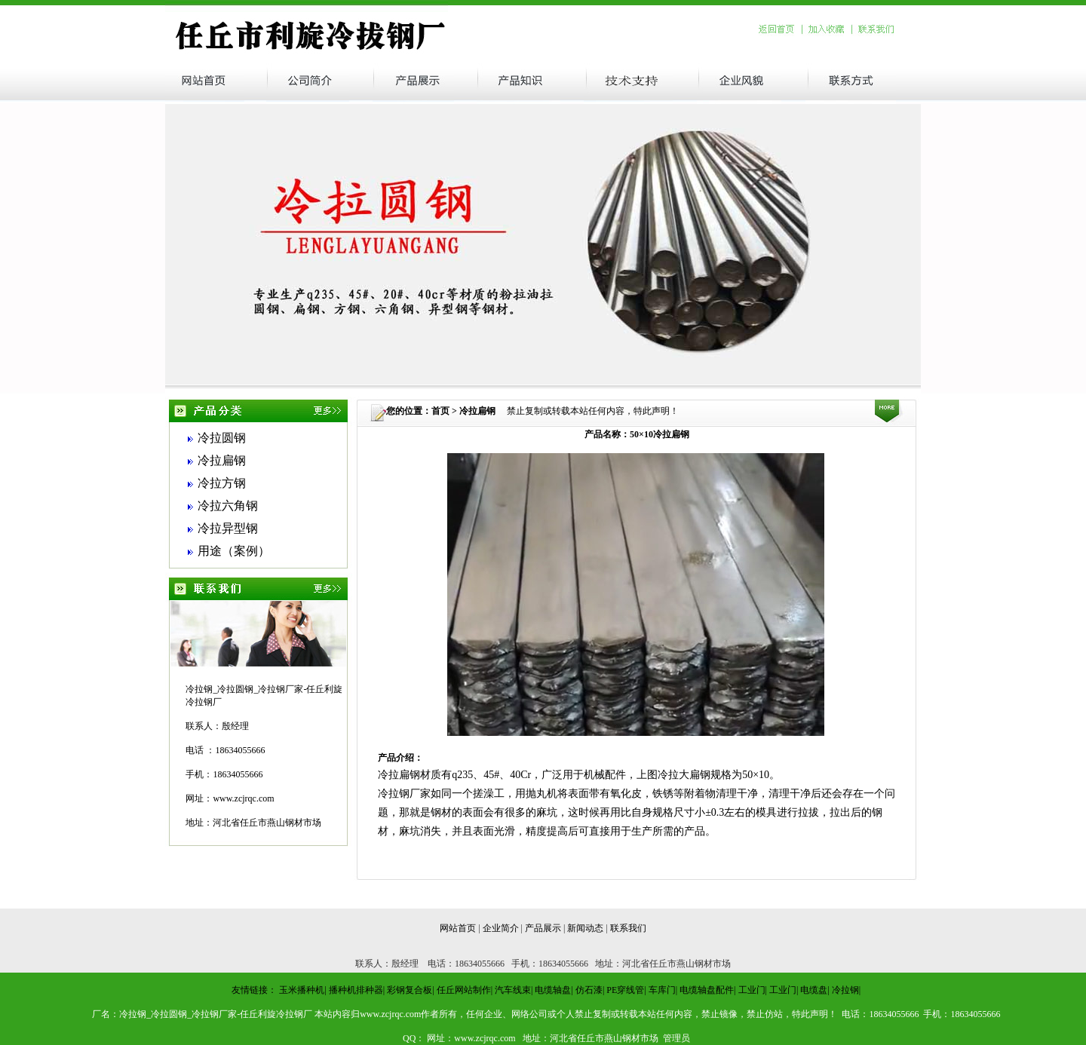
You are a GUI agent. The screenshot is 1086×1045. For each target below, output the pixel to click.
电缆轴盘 (553, 990)
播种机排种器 (356, 990)
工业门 (751, 990)
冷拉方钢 (222, 483)
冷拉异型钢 (228, 528)
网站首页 (458, 928)
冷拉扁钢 (222, 460)
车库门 (662, 990)
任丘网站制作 (464, 990)
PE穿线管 (625, 990)
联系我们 (628, 928)
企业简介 (501, 928)
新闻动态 (585, 928)
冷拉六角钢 (228, 505)
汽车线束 (513, 990)
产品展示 (543, 928)
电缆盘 (813, 990)
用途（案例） (234, 550)
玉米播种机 (301, 990)
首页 (440, 411)
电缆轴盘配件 (707, 990)
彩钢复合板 (409, 990)
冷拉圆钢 (222, 437)
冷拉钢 (845, 990)
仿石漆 (589, 990)
